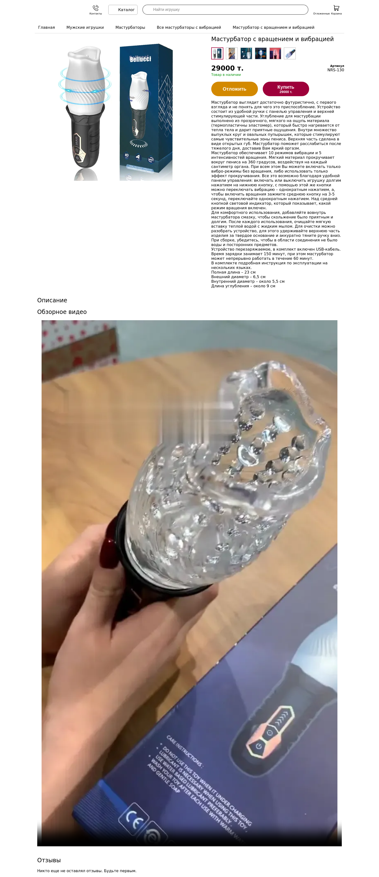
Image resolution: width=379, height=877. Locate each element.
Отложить (234, 89)
